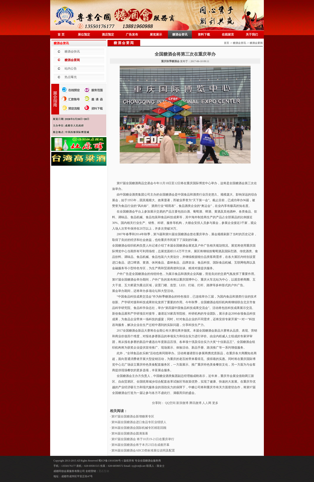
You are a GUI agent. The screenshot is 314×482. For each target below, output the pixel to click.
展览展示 (156, 34)
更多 (215, 403)
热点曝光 (71, 77)
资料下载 (204, 34)
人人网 (206, 403)
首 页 (61, 34)
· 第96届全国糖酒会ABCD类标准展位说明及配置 (142, 450)
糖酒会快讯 (72, 51)
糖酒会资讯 (180, 34)
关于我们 (252, 34)
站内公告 (71, 68)
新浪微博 (182, 403)
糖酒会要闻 (72, 60)
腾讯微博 (195, 403)
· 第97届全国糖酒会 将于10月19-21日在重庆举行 (142, 439)
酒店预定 (108, 34)
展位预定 (84, 34)
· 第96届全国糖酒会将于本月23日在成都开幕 (139, 444)
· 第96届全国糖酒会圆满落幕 (129, 433)
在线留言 (228, 34)
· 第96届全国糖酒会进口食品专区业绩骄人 (138, 422)
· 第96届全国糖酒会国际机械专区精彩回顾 (138, 427)
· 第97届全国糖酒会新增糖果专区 (132, 416)
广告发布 (132, 34)
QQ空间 (170, 403)
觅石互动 (104, 471)
